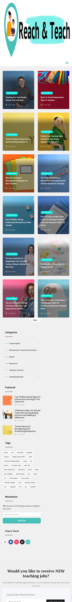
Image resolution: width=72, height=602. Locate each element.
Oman (35, 474)
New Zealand (20, 474)
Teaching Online (29, 482)
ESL (31, 461)
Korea (37, 470)
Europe (6, 465)
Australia (20, 452)
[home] (36, 30)
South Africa (25, 478)
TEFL (5, 487)
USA (26, 487)
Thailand (13, 487)
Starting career (9, 482)
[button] (67, 63)
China (30, 457)
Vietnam (32, 487)
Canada (6, 457)
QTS (5, 478)
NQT (29, 474)
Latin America (8, 474)
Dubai (25, 461)
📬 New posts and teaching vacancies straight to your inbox (21, 507)
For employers (16, 465)
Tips (20, 487)
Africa (6, 452)
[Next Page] (36, 320)
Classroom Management (12, 461)
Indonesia (21, 470)
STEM (19, 482)
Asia (12, 452)
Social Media (13, 478)
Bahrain (29, 452)
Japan (30, 470)
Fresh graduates (9, 470)
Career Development (18, 457)
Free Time (27, 465)
